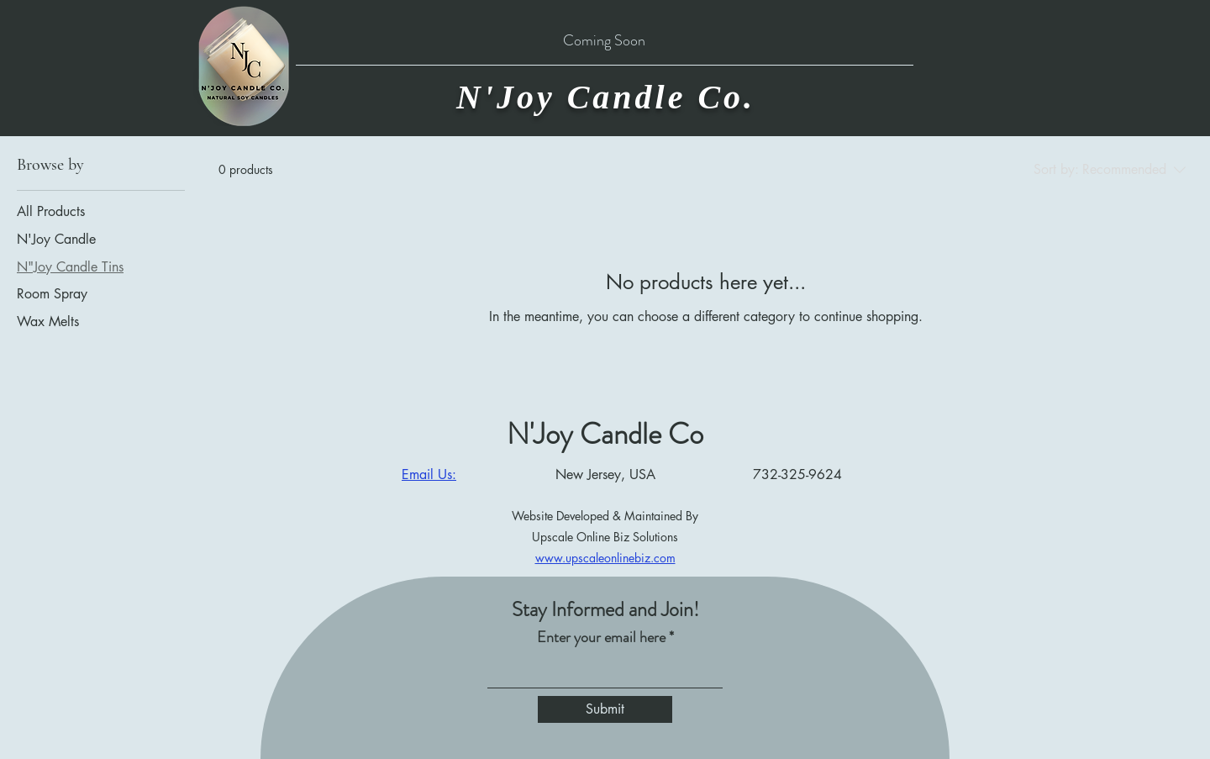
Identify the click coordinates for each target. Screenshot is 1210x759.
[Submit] (605, 709)
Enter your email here (601, 637)
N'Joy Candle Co (605, 434)
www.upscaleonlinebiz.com (605, 558)
